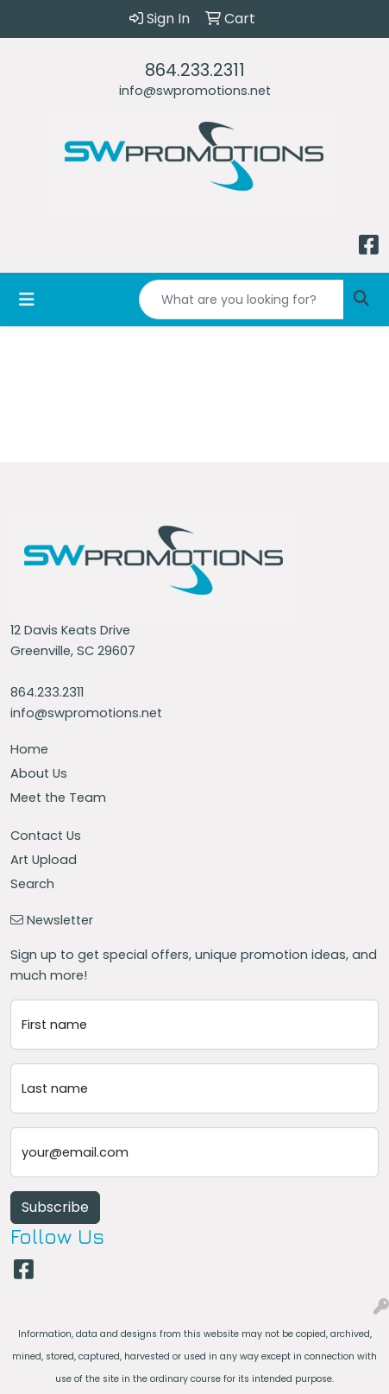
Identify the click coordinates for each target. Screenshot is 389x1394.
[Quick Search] (241, 299)
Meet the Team (58, 797)
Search (32, 884)
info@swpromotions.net (195, 90)
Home (29, 749)
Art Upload (43, 859)
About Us (38, 773)
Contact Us (45, 835)
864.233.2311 (195, 70)
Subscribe (55, 1207)
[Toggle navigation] (27, 299)
